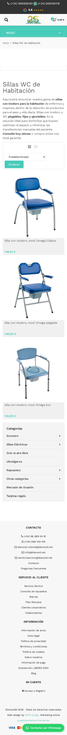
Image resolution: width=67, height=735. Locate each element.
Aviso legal (33, 635)
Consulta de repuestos (33, 591)
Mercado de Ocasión (20, 487)
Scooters (12, 435)
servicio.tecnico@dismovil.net (33, 557)
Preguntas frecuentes (33, 568)
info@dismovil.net (33, 552)
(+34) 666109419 (49, 3)
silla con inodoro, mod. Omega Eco (27, 405)
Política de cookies (33, 651)
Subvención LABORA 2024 (33, 667)
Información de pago (33, 662)
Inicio (6, 42)
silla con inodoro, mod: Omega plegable (30, 322)
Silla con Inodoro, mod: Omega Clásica (30, 240)
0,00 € (58, 19)
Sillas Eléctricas (16, 444)
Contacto (33, 563)
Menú (33, 32)
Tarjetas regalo (16, 495)
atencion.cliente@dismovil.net (33, 547)
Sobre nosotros (33, 657)
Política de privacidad (33, 641)
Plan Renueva (33, 602)
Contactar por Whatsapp (43, 728)
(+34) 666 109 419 (33, 541)
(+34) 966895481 (22, 3)
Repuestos (13, 470)
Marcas (33, 596)
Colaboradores (33, 612)
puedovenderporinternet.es (33, 720)
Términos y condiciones (33, 646)
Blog (33, 673)
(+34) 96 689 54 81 (33, 536)
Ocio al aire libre (17, 453)
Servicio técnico (33, 586)
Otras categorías (17, 478)
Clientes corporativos (33, 607)
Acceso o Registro (33, 690)
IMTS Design (32, 715)
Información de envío (33, 630)
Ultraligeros (14, 461)
